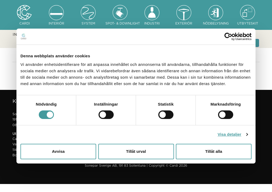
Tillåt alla (213, 151)
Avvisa (58, 151)
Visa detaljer (229, 134)
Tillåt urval (136, 151)
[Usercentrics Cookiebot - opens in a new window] (228, 37)
